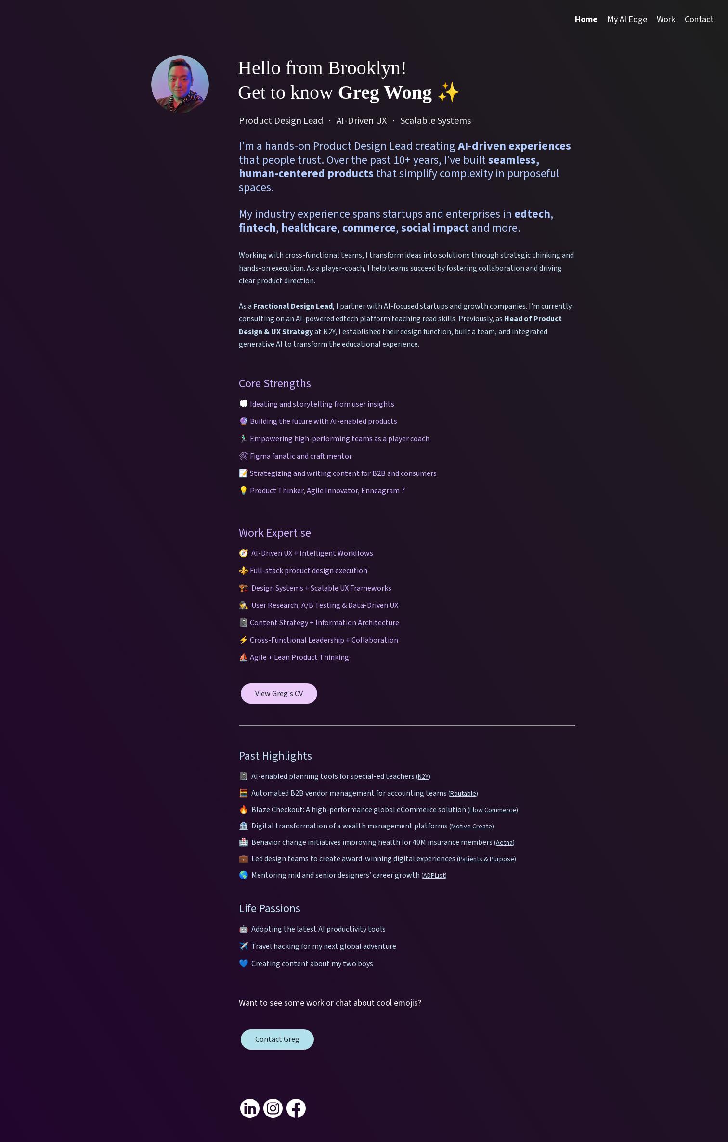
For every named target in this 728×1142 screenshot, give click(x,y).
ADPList (434, 875)
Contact (699, 19)
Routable (463, 794)
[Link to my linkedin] (250, 1108)
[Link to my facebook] (296, 1108)
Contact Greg (277, 1039)
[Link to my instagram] (273, 1108)
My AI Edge (627, 19)
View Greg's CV (279, 693)
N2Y (423, 777)
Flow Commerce (492, 810)
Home (586, 19)
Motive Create (471, 826)
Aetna (504, 843)
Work (666, 19)
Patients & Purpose (486, 859)
